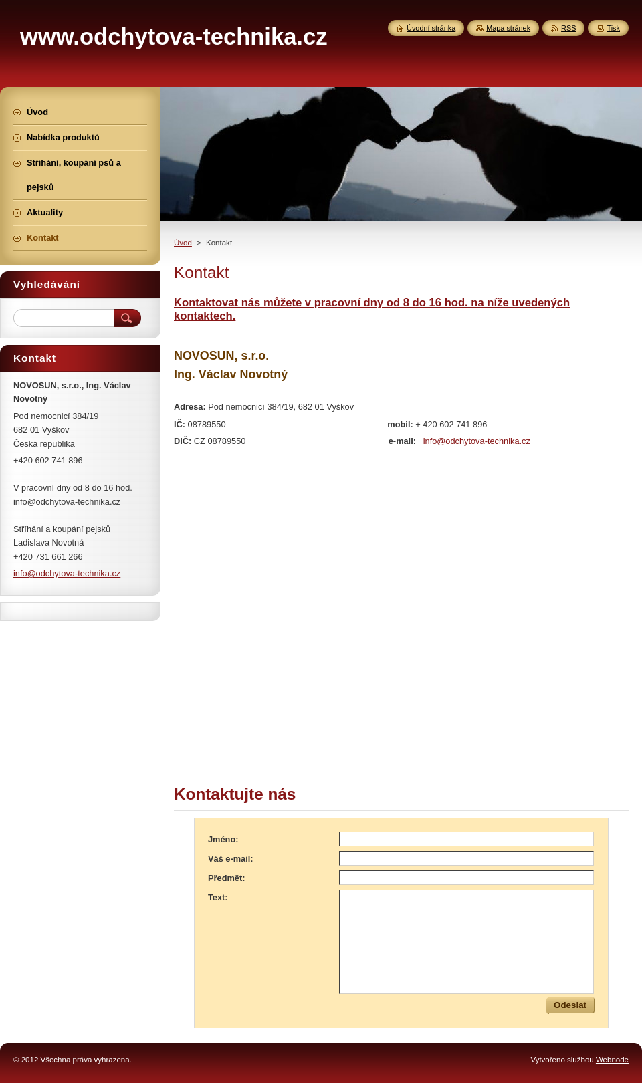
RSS (568, 28)
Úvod (183, 243)
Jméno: (223, 839)
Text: (218, 897)
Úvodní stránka (431, 28)
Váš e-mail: (230, 859)
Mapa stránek (508, 28)
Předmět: (226, 878)
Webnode (612, 1060)
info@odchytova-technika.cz (476, 441)
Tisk (613, 28)
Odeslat (570, 1005)
